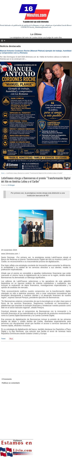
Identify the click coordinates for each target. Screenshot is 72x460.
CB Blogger (11, 185)
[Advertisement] (19, 357)
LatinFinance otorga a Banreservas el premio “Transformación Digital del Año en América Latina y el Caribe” (35, 179)
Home (2, 173)
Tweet (3, 339)
